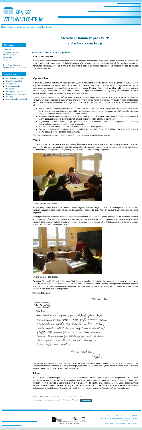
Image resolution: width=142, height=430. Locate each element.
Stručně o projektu (10, 55)
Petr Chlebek (44, 396)
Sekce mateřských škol (15, 78)
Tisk (80, 396)
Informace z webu (10, 52)
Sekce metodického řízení (16, 99)
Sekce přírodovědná (14, 91)
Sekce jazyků (11, 84)
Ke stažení (7, 57)
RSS (5, 60)
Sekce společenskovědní (16, 94)
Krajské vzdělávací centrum (14, 68)
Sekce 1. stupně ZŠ (14, 81)
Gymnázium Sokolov (11, 65)
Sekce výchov (11, 97)
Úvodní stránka (9, 49)
